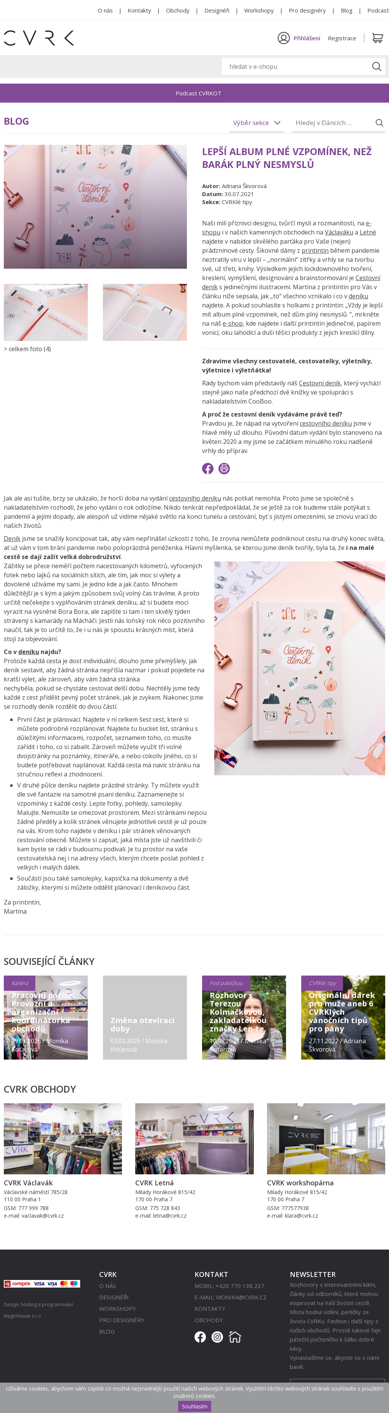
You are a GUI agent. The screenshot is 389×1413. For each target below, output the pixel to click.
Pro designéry (307, 10)
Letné (368, 232)
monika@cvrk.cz (241, 1297)
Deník (12, 538)
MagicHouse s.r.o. (23, 1316)
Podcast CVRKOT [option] (198, 93)
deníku (358, 296)
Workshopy (259, 10)
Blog (347, 10)
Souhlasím (194, 1406)
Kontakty (139, 10)
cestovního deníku (326, 423)
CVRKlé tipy (237, 202)
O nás (105, 10)
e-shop (233, 323)
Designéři (216, 10)
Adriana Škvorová (244, 186)
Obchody (178, 10)
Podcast (378, 10)
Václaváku (339, 232)
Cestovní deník (320, 383)
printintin (315, 250)
